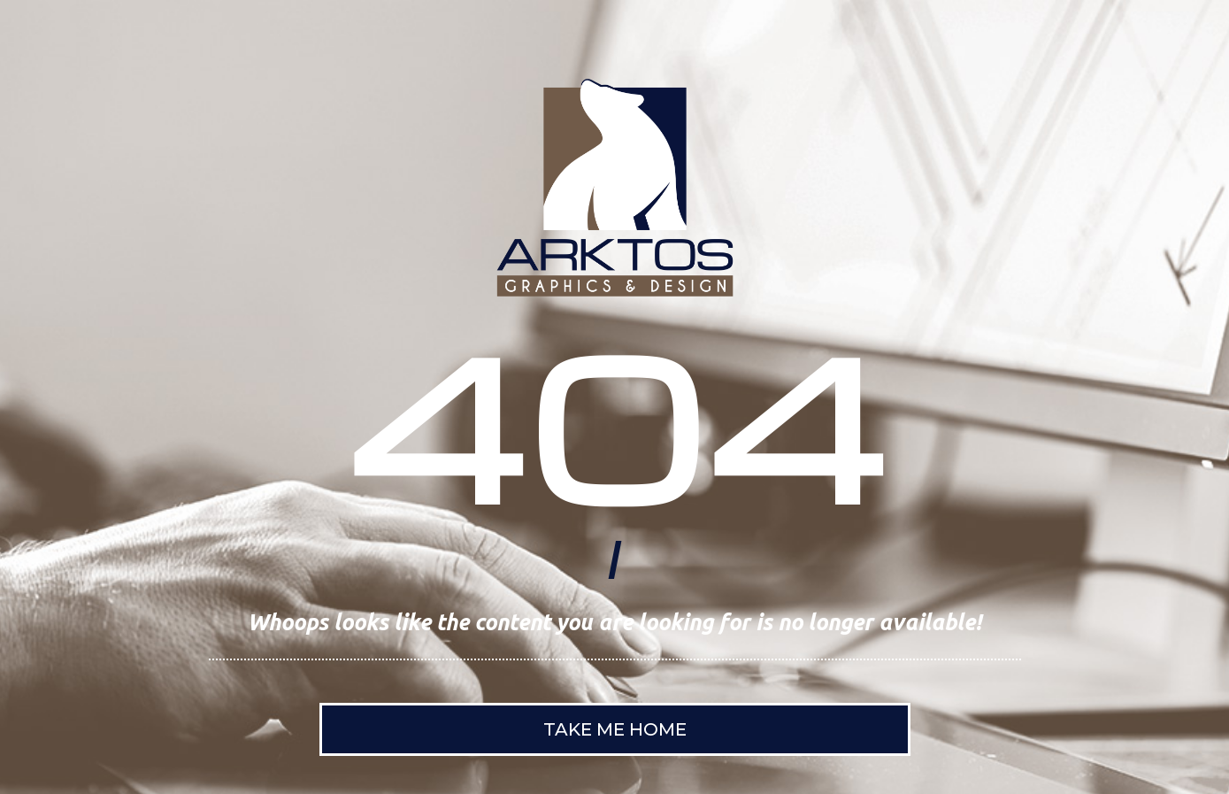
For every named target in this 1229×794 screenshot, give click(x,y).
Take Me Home (615, 729)
